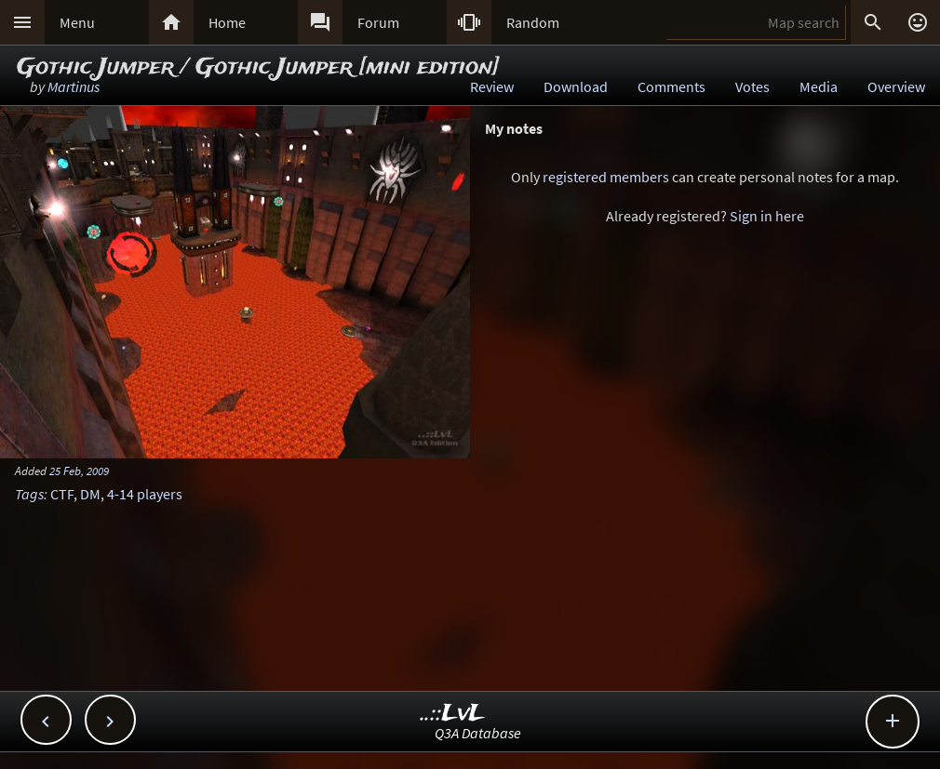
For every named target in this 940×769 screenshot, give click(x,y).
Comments (671, 86)
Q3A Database (478, 732)
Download (576, 86)
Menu (77, 22)
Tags (29, 493)
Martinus (73, 86)
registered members (606, 176)
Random (532, 22)
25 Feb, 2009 (79, 470)
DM (90, 493)
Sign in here (767, 215)
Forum (378, 22)
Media (818, 86)
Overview (896, 86)
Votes (752, 86)
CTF (62, 493)
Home (227, 22)
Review (492, 86)
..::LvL (453, 713)
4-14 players (144, 493)
